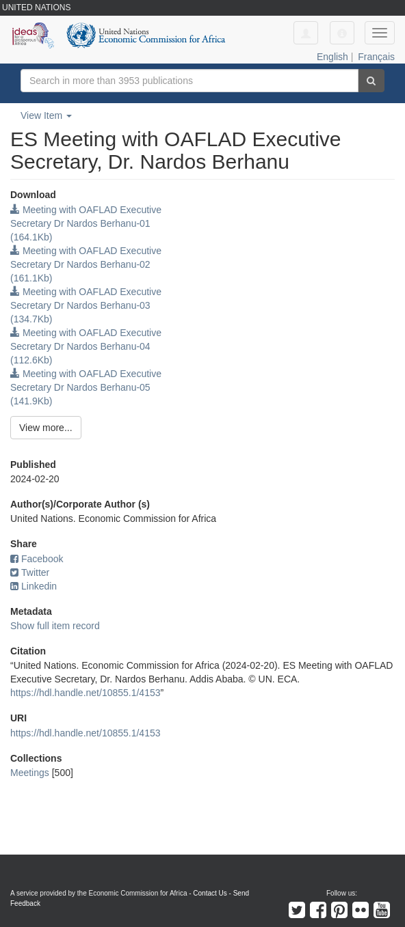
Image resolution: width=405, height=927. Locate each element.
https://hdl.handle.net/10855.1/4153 (85, 692)
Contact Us (209, 893)
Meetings (29, 772)
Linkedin (33, 586)
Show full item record (55, 625)
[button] (342, 32)
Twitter (29, 572)
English (332, 56)
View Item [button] (46, 115)
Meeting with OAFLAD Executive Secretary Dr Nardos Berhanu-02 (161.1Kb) (85, 264)
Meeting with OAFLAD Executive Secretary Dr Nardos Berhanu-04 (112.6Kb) (85, 346)
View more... (46, 427)
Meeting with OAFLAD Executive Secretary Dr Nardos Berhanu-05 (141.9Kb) (85, 387)
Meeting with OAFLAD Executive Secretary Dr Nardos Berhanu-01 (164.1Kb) (85, 223)
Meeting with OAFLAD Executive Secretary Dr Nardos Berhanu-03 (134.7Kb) (85, 305)
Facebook (36, 558)
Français (376, 56)
